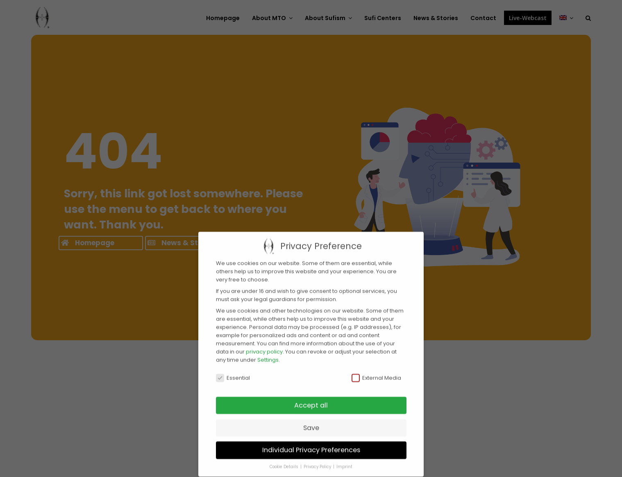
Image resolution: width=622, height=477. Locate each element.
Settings (268, 351)
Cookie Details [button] (285, 458)
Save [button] (311, 419)
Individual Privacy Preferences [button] (311, 442)
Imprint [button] (344, 458)
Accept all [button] (311, 397)
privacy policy (264, 343)
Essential (233, 370)
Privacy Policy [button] (318, 458)
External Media (376, 370)
